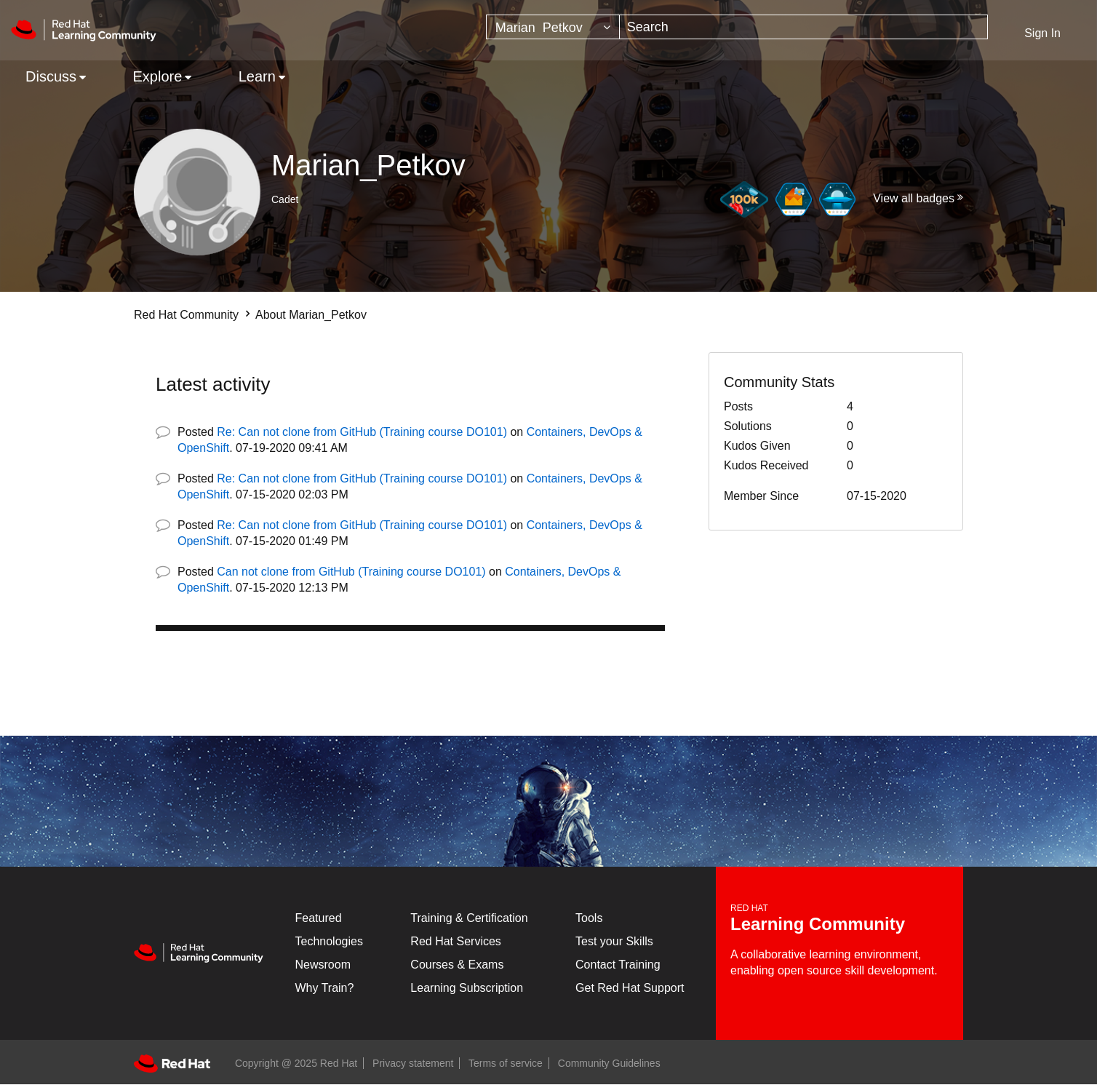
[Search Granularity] (553, 27)
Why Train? (324, 988)
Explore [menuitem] (157, 76)
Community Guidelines (609, 1063)
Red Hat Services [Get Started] (455, 941)
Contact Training (618, 964)
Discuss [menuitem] (50, 76)
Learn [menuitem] (257, 76)
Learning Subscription (466, 988)
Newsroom (323, 964)
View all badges (913, 198)
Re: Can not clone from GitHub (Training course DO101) (362, 432)
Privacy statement (412, 1063)
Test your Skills (614, 941)
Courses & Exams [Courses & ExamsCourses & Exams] (456, 964)
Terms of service (505, 1063)
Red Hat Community (186, 315)
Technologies (329, 941)
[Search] (804, 27)
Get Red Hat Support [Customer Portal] (629, 988)
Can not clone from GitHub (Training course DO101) (351, 571)
